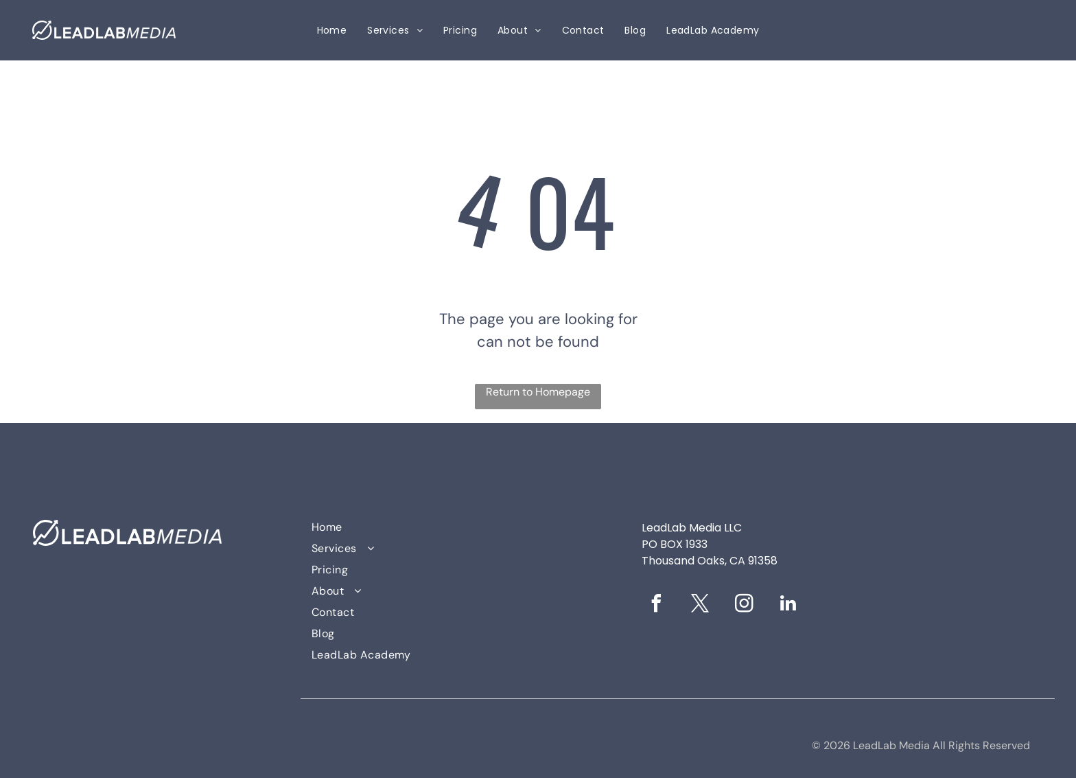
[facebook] (656, 605)
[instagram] (744, 605)
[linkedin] (788, 605)
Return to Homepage (538, 392)
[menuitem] (332, 30)
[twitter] (700, 605)
